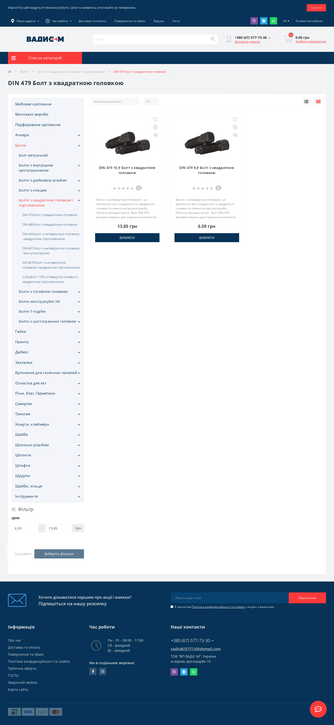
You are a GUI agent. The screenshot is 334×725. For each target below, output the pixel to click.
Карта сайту (18, 689)
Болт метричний (33, 155)
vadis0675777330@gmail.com (196, 648)
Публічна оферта (22, 668)
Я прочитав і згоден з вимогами (224, 607)
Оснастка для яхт (30, 383)
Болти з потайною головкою (43, 291)
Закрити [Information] (316, 7)
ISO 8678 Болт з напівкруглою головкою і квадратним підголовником (51, 265)
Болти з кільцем (33, 190)
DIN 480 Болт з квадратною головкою (50, 224)
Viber (254, 21)
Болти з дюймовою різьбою (43, 180)
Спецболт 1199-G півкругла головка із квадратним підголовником (50, 279)
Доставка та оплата (92, 21)
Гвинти (22, 341)
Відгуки (159, 21)
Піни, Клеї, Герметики (35, 393)
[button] (58, 21)
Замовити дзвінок (247, 42)
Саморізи (23, 403)
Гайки (20, 331)
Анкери (22, 134)
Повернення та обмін (129, 21)
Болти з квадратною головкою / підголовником (71, 72)
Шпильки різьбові (32, 444)
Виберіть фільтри (59, 553)
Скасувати (23, 553)
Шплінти (23, 455)
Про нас (14, 640)
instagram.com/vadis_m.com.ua (102, 671)
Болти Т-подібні (32, 311)
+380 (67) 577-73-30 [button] (192, 640)
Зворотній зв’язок (22, 682)
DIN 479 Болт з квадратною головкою (50, 215)
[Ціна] (25, 528)
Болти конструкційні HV (39, 301)
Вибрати (127, 237)
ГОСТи (13, 675)
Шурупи (22, 475)
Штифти (22, 465)
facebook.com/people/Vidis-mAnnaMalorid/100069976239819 (93, 671)
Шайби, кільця (28, 486)
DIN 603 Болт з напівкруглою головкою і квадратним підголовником (51, 236)
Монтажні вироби (32, 114)
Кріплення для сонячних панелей (46, 372)
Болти (24, 72)
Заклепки (23, 362)
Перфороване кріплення (37, 124)
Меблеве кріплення (33, 104)
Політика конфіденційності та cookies (218, 607)
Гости (176, 21)
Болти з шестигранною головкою (47, 321)
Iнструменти (26, 496)
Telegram (264, 21)
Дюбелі (21, 352)
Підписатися (307, 598)
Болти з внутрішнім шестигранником (36, 168)
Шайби (21, 434)
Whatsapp (273, 21)
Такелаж (22, 413)
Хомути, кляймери (32, 424)
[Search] (212, 39)
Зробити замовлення (311, 41)
